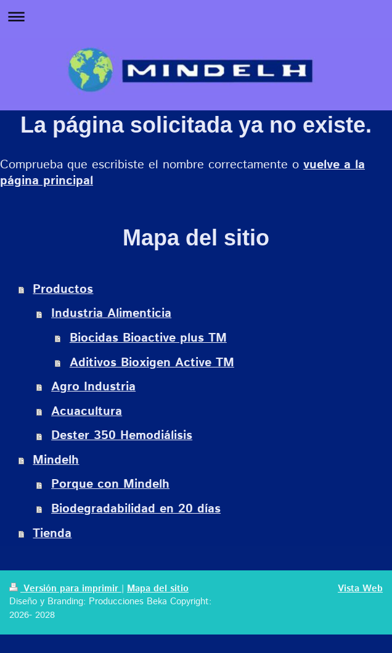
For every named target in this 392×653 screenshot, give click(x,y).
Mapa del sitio (158, 589)
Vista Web (360, 589)
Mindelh (56, 460)
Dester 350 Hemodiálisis (121, 436)
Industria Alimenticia (111, 313)
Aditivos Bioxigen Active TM (152, 363)
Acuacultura (86, 412)
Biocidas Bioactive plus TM (148, 338)
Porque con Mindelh (110, 484)
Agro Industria (93, 387)
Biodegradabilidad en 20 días (136, 509)
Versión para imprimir (65, 589)
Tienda (52, 534)
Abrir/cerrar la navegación (196, 16)
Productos (63, 289)
